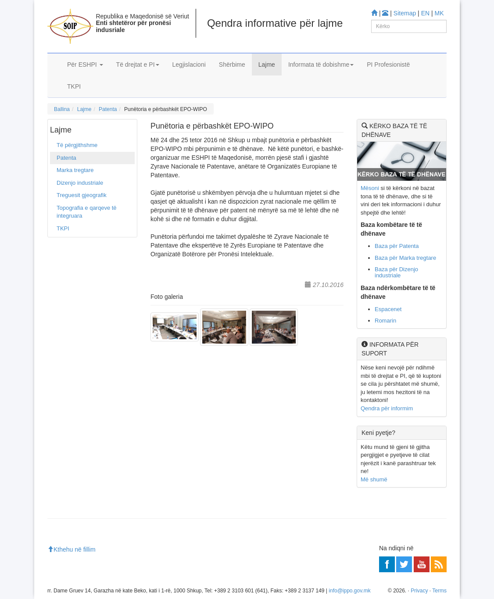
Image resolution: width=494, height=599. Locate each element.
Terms (439, 591)
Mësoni (370, 188)
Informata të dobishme (321, 64)
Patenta (108, 109)
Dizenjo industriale (80, 182)
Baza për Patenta (397, 246)
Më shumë (374, 479)
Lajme (266, 64)
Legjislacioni (189, 64)
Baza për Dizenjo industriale (396, 272)
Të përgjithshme (77, 145)
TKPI (74, 86)
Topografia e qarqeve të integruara (87, 211)
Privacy (419, 591)
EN (425, 13)
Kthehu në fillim (71, 549)
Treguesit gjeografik (82, 195)
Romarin (385, 320)
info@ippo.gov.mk (349, 591)
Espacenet (388, 309)
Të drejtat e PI (137, 64)
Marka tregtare (75, 170)
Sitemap (405, 13)
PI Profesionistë (388, 64)
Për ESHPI (85, 64)
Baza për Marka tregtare (405, 258)
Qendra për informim (387, 408)
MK (439, 13)
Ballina (62, 109)
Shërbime (232, 64)
